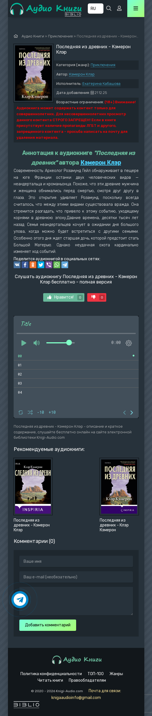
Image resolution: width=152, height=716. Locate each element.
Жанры (116, 673)
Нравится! (65, 297)
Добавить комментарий (47, 625)
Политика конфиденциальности (51, 673)
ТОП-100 (96, 673)
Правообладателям (87, 680)
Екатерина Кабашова (101, 83)
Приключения (103, 65)
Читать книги (50, 680)
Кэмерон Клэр (82, 74)
